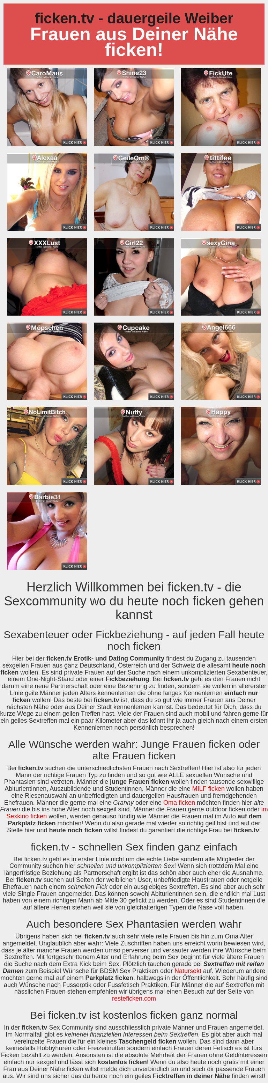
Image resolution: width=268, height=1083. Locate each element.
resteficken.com (134, 998)
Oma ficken (179, 802)
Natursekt (187, 970)
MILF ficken (208, 788)
